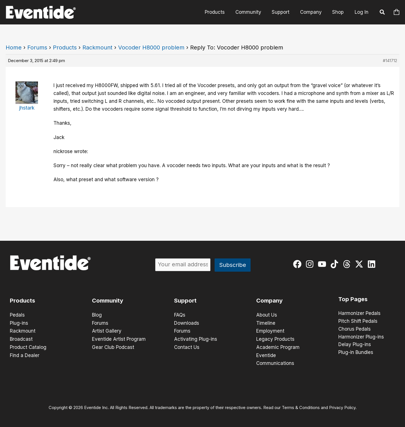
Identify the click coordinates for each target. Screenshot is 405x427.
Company (312, 12)
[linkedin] (372, 264)
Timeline (265, 323)
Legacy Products (275, 338)
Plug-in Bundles (355, 353)
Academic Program (278, 346)
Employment (270, 330)
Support (283, 12)
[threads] (348, 264)
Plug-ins (19, 323)
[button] (382, 13)
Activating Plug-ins (195, 338)
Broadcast (21, 338)
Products (219, 12)
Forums (37, 47)
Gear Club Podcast (113, 346)
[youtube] (323, 264)
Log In (361, 12)
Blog (97, 315)
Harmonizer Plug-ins (361, 337)
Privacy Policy (342, 406)
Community (252, 12)
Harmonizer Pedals (359, 313)
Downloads (186, 323)
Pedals (17, 315)
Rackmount (97, 47)
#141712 (390, 60)
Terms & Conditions (301, 406)
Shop (338, 12)
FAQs (179, 315)
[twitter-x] (360, 264)
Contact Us (186, 346)
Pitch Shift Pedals (357, 321)
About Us (266, 315)
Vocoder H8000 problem (151, 47)
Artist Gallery (107, 330)
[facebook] (298, 264)
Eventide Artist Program (119, 338)
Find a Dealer (24, 354)
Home (14, 47)
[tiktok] (335, 264)
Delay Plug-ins (354, 345)
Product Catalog (28, 346)
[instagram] (310, 264)
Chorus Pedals (354, 329)
